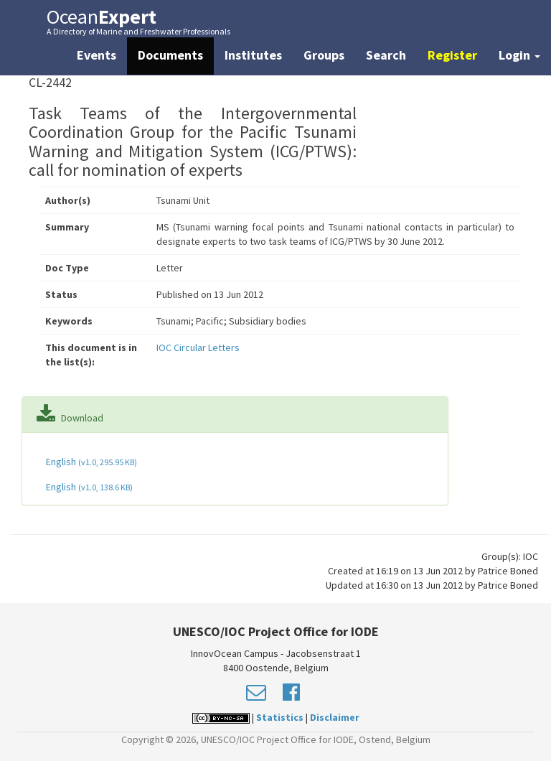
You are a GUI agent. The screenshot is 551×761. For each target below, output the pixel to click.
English (90, 461)
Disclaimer (334, 717)
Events (96, 55)
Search (386, 55)
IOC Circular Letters (198, 347)
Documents (170, 55)
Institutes (253, 55)
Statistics (279, 717)
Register (452, 55)
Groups (323, 55)
